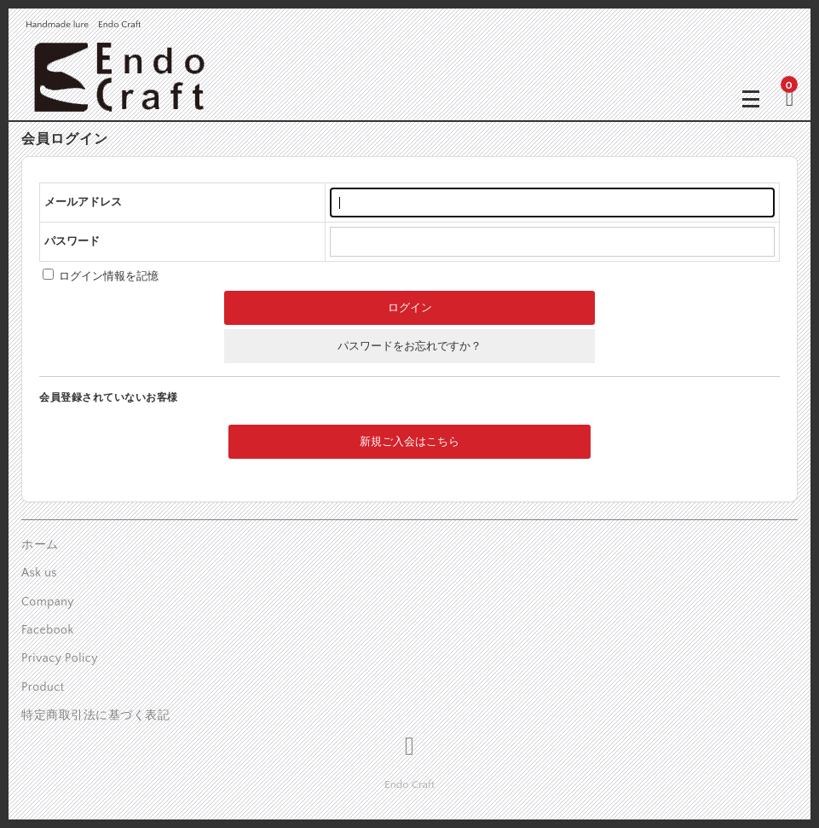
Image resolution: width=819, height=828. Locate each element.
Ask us (39, 573)
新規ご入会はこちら (409, 442)
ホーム (40, 545)
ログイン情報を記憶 (101, 276)
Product (43, 687)
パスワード (72, 241)
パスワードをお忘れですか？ (409, 346)
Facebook (47, 630)
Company (47, 602)
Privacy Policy (59, 658)
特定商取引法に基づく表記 (95, 715)
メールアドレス (83, 202)
